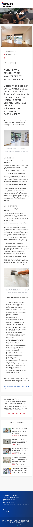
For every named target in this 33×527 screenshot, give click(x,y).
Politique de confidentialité (9, 521)
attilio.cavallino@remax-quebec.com (18, 504)
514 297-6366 (10, 502)
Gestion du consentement (16, 522)
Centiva (20, 525)
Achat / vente (10, 51)
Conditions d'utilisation (24, 521)
